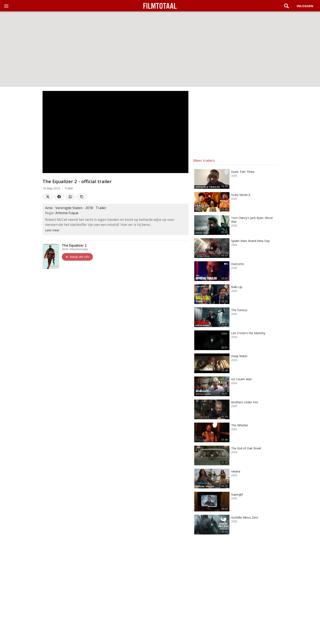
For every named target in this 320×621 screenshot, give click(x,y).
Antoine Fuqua (66, 213)
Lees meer (52, 230)
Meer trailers (204, 160)
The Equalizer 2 (74, 245)
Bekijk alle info (77, 257)
